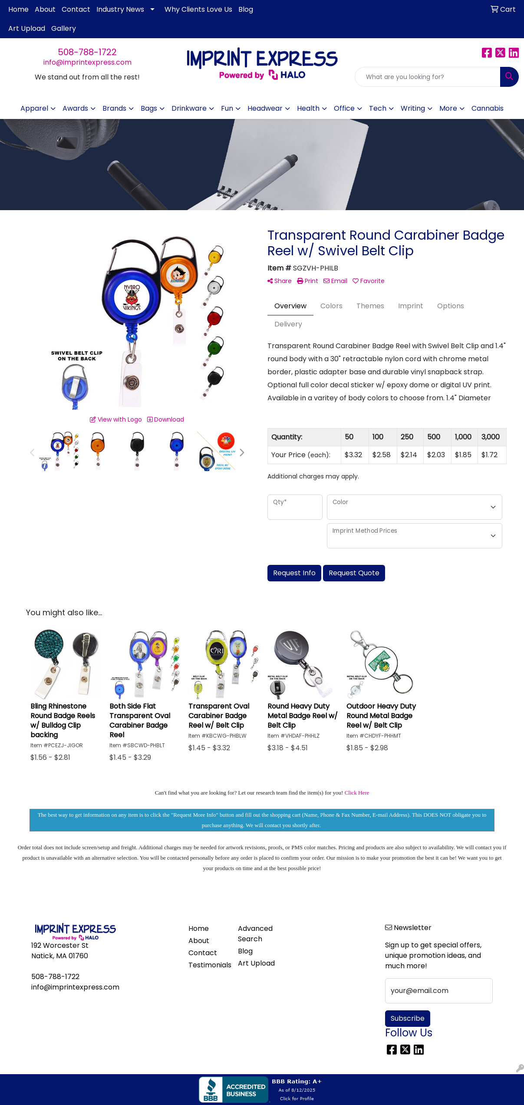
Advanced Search (255, 934)
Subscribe (408, 1018)
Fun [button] (227, 108)
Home (18, 9)
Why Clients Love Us (198, 9)
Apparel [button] (34, 108)
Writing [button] (413, 108)
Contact (76, 9)
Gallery (63, 28)
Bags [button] (149, 108)
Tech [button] (377, 108)
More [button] (448, 108)
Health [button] (308, 108)
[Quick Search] (428, 77)
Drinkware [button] (189, 108)
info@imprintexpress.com (87, 62)
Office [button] (344, 108)
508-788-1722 (87, 52)
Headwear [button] (265, 108)
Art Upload (26, 28)
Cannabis (487, 108)
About (45, 9)
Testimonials (207, 965)
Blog (245, 9)
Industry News (120, 9)
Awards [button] (75, 108)
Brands (114, 108)
